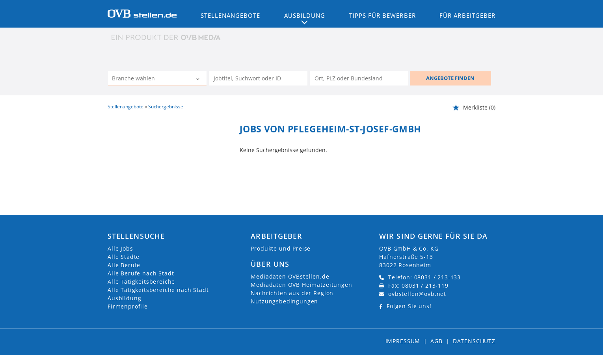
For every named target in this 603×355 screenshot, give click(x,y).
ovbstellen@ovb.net (417, 293)
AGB (436, 341)
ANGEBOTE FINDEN (450, 78)
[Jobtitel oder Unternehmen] (258, 78)
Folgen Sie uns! (409, 306)
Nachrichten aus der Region (292, 293)
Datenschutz (474, 341)
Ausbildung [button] (305, 15)
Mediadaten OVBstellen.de (290, 276)
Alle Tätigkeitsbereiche (141, 281)
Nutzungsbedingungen (284, 301)
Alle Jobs (120, 248)
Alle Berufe (124, 265)
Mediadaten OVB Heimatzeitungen (301, 284)
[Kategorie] (149, 79)
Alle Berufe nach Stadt (141, 273)
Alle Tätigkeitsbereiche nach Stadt (158, 290)
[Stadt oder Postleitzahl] (359, 78)
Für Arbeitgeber (467, 15)
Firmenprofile (128, 306)
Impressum (403, 341)
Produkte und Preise (281, 248)
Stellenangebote (231, 15)
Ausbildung (124, 298)
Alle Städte (124, 256)
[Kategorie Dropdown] (199, 79)
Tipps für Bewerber (382, 15)
